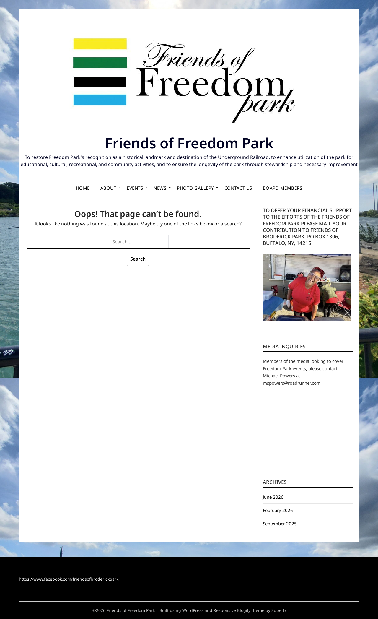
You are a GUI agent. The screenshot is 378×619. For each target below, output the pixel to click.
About (108, 188)
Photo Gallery (195, 188)
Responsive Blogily (232, 610)
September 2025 (280, 524)
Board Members (282, 188)
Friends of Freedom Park (189, 142)
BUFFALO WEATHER (308, 436)
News (160, 188)
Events (135, 188)
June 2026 (273, 497)
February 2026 (278, 510)
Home (83, 188)
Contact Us (238, 188)
